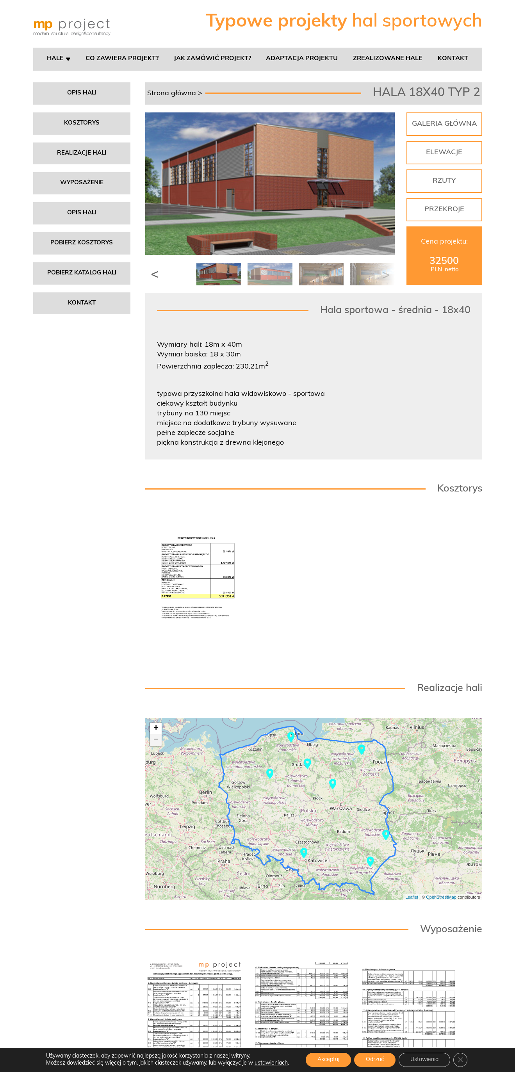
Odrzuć (375, 1060)
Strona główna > (174, 93)
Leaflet (411, 897)
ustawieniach (271, 1063)
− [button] (156, 740)
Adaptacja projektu (302, 58)
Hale (55, 58)
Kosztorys (82, 123)
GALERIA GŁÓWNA (444, 124)
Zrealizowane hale (387, 58)
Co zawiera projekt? (122, 58)
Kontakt (453, 58)
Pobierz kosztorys (81, 243)
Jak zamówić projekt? (212, 58)
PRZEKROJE (444, 209)
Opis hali (81, 93)
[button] (154, 274)
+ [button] (156, 728)
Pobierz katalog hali (81, 273)
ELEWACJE (444, 152)
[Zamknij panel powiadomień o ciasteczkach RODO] (460, 1060)
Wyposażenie (81, 183)
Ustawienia (424, 1060)
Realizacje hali (81, 153)
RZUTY (444, 181)
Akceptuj (328, 1060)
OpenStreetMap (441, 897)
